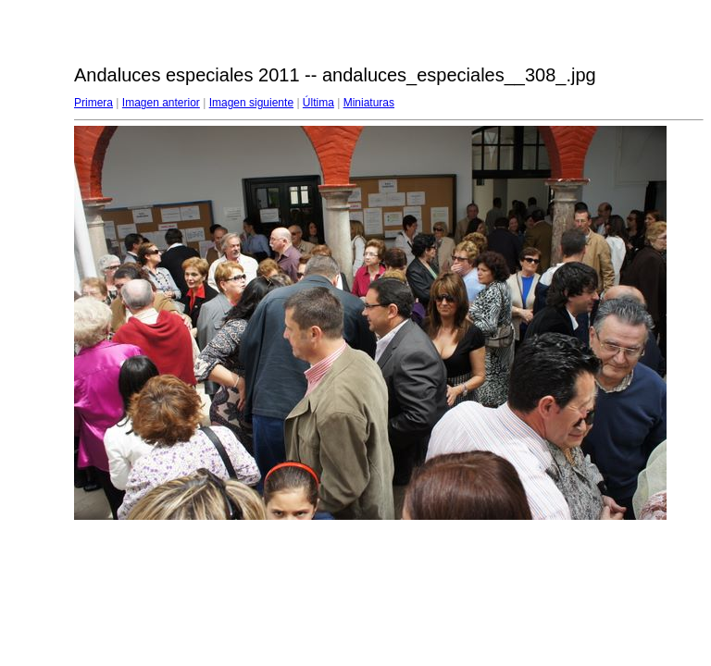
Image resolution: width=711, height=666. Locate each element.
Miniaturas (368, 102)
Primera (93, 102)
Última (318, 102)
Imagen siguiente (251, 102)
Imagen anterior (161, 102)
